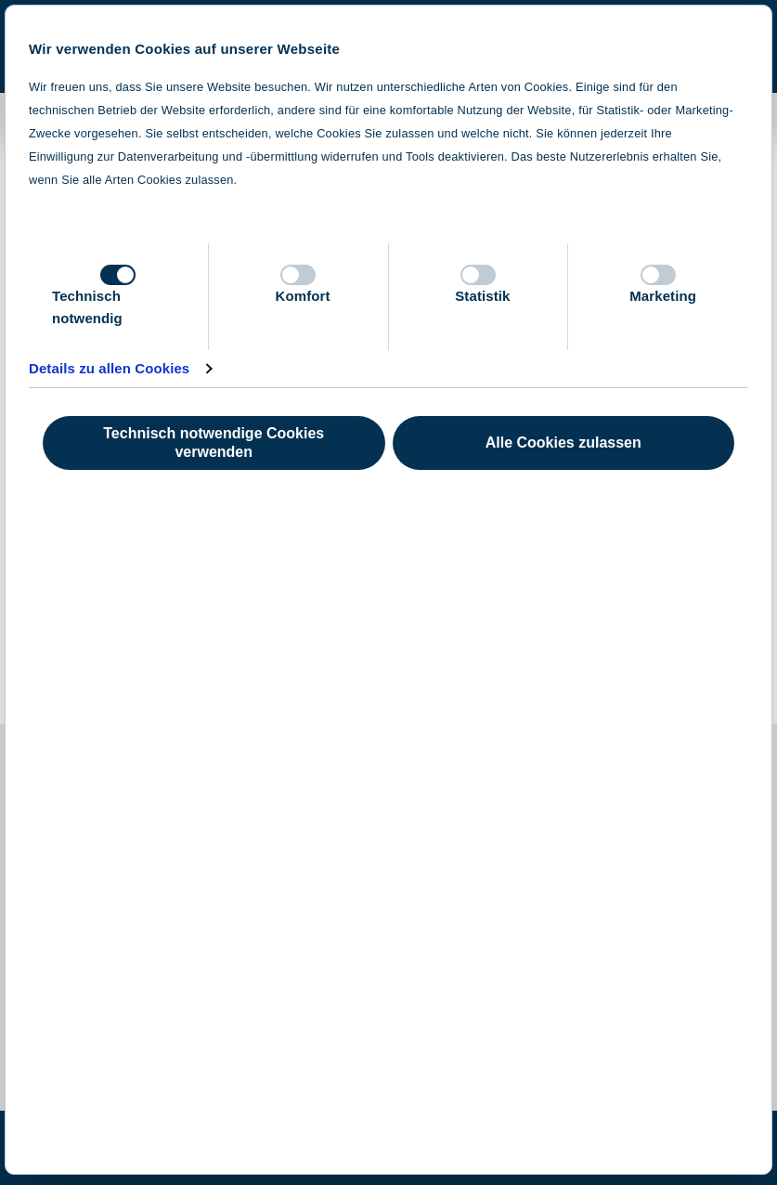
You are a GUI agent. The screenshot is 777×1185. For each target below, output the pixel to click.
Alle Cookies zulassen (563, 442)
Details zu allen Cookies (109, 368)
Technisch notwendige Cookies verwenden (213, 442)
